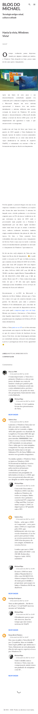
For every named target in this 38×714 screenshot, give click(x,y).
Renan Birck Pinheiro (15, 635)
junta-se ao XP (17, 327)
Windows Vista (22, 353)
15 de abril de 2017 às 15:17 (25, 658)
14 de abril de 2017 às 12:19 (19, 601)
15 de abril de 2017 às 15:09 (25, 614)
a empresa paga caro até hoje (24, 310)
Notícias (11, 353)
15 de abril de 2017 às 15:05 (25, 486)
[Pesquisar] (29, 3)
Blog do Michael (11, 6)
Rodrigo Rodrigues (15, 598)
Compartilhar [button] (8, 357)
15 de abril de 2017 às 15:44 (25, 569)
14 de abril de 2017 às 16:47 (19, 637)
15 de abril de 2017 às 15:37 (25, 519)
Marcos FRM (13, 371)
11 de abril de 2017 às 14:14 (25, 401)
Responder (13, 415)
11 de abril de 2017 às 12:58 (19, 374)
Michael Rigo (19, 399)
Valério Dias (13, 419)
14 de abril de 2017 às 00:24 (19, 422)
